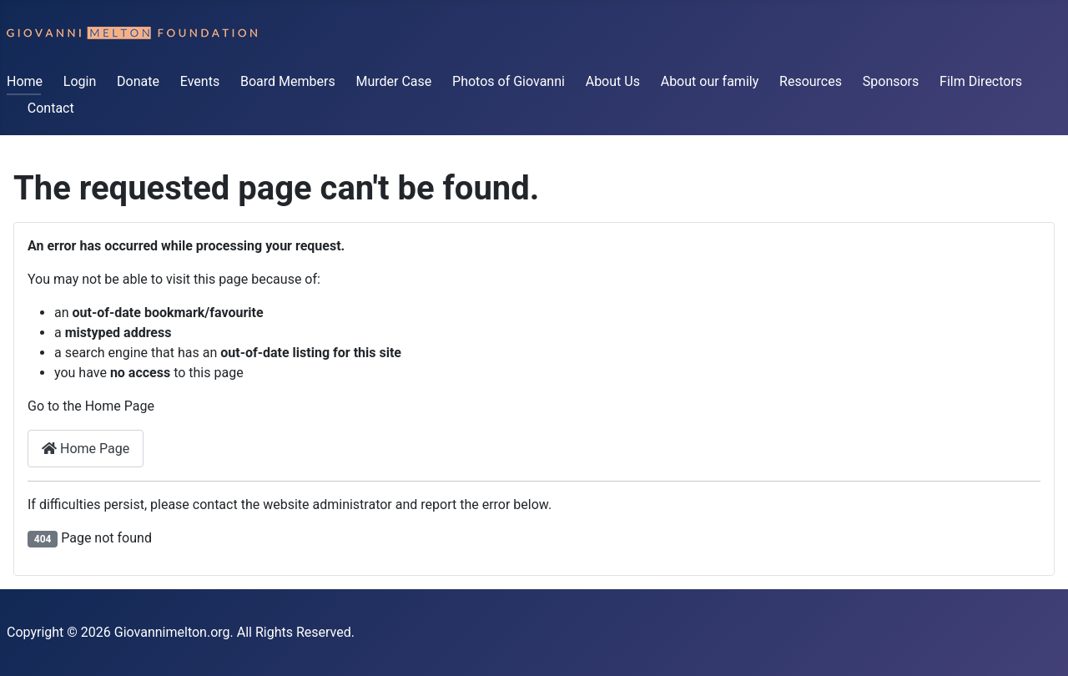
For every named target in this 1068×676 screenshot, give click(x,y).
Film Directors (981, 81)
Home (25, 81)
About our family (710, 81)
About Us (613, 81)
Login (79, 81)
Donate (138, 81)
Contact (51, 108)
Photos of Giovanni (508, 81)
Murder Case (393, 81)
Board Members (287, 81)
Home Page (85, 449)
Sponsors (891, 81)
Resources (810, 81)
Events (199, 81)
